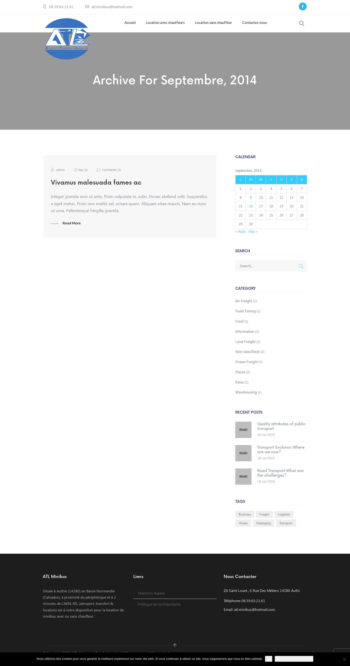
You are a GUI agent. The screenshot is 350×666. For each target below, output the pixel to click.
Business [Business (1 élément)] (245, 520)
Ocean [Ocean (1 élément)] (243, 528)
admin (60, 175)
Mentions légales (151, 598)
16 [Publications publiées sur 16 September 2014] (251, 211)
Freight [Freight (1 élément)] (264, 520)
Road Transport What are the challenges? (280, 478)
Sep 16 (84, 175)
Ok (269, 658)
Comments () (112, 175)
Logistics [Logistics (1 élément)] (284, 520)
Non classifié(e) (247, 357)
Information (244, 336)
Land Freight (245, 346)
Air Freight (243, 306)
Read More (72, 228)
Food (239, 326)
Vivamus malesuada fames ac (102, 188)
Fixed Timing (245, 316)
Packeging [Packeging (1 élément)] (263, 528)
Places (240, 377)
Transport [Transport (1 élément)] (286, 528)
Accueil (128, 25)
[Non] (344, 659)
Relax (239, 387)
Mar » (253, 236)
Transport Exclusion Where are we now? (281, 455)
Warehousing (246, 397)
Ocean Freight (246, 367)
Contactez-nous (252, 25)
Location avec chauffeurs (163, 25)
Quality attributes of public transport (281, 432)
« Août (240, 236)
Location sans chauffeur (211, 25)
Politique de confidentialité (159, 609)
